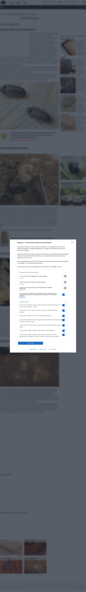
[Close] (72, 242)
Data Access (43, 349)
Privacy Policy (52, 349)
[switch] (64, 276)
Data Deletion (33, 349)
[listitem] (43, 272)
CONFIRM (30, 343)
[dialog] (43, 296)
